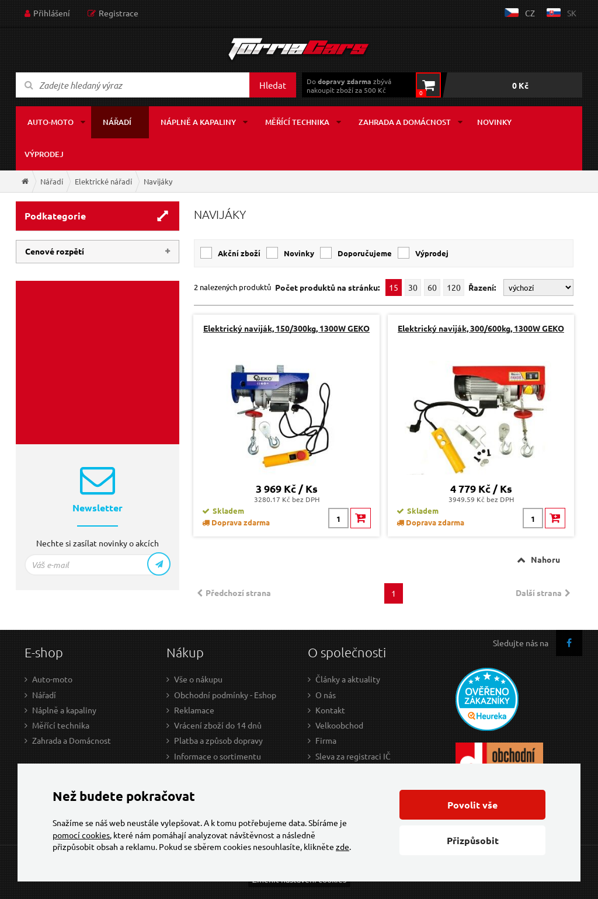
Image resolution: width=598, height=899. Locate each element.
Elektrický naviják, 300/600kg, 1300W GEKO (481, 328)
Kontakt (330, 710)
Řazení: (483, 287)
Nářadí (117, 122)
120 (454, 287)
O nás (325, 694)
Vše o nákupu (198, 679)
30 (413, 287)
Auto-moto (50, 122)
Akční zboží (239, 253)
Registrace (118, 13)
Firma (325, 740)
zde (342, 846)
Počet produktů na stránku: (327, 287)
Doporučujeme (365, 253)
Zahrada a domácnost (405, 122)
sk (571, 13)
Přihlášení (51, 13)
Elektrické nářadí (103, 181)
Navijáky (158, 181)
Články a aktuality (347, 679)
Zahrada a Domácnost (71, 740)
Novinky (494, 122)
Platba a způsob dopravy (218, 740)
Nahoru (545, 559)
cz (530, 13)
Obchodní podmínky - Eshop (225, 694)
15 (393, 287)
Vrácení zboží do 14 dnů (218, 725)
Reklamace (194, 710)
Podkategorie (55, 216)
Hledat (272, 84)
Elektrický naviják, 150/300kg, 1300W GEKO (286, 328)
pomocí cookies (81, 835)
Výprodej (44, 154)
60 (432, 287)
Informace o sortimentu (217, 756)
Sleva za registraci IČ (353, 756)
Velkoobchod (339, 725)
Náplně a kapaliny (198, 122)
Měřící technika (297, 122)
